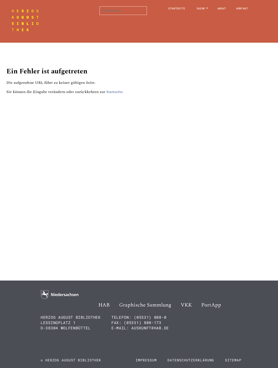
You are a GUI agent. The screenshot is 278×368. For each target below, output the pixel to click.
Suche (201, 8)
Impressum (146, 360)
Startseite (176, 8)
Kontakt (242, 8)
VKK (186, 305)
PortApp (211, 305)
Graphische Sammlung (145, 305)
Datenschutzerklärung (190, 360)
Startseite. (115, 92)
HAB (104, 305)
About (221, 8)
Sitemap (233, 360)
